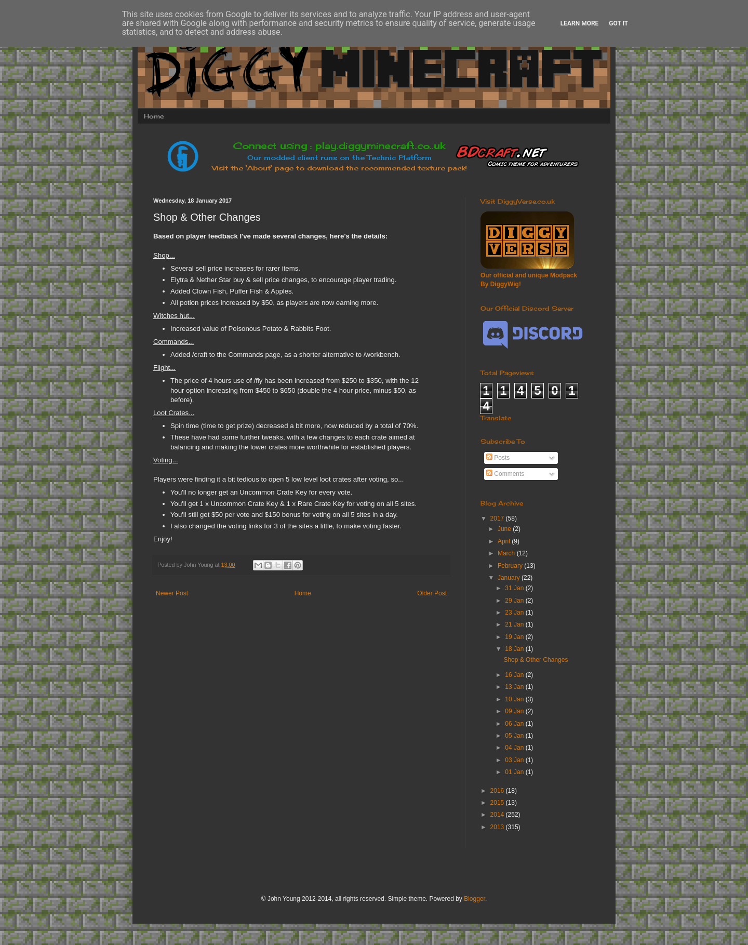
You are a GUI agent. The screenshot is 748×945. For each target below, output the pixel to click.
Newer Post (172, 593)
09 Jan (515, 711)
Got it (618, 23)
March (507, 553)
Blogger (474, 898)
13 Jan (515, 686)
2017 (498, 518)
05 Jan (515, 735)
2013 (498, 827)
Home (154, 116)
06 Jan (515, 723)
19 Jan (515, 637)
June (505, 529)
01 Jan (515, 772)
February (511, 565)
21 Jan (515, 624)
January (510, 577)
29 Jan (515, 600)
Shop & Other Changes (535, 659)
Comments (505, 473)
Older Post (432, 593)
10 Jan (515, 699)
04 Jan (515, 747)
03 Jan (515, 760)
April (505, 541)
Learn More (579, 23)
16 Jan (515, 674)
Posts (498, 457)
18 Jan (515, 649)
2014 (498, 814)
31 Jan (515, 588)
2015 (498, 802)
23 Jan (515, 612)
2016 (498, 790)
